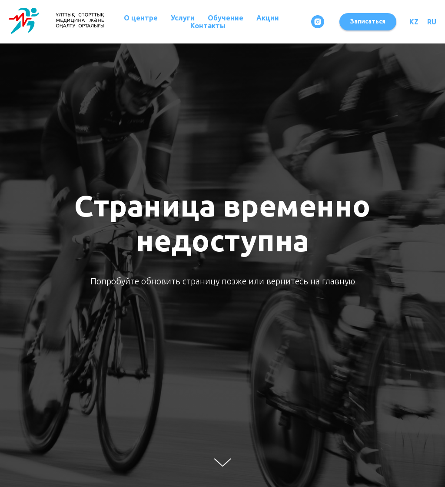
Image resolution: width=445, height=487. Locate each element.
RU (431, 22)
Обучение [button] (225, 18)
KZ (413, 22)
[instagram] (317, 21)
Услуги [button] (183, 18)
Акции (267, 18)
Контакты (208, 26)
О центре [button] (141, 18)
